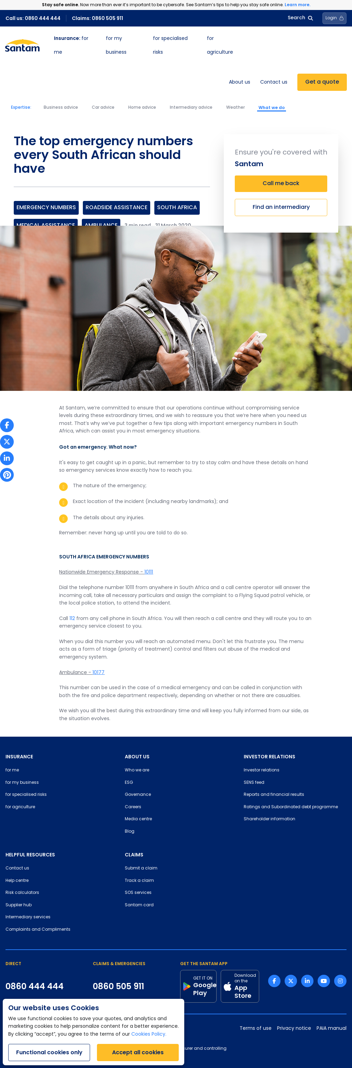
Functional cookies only (49, 1052)
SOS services (138, 893)
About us (239, 82)
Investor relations (261, 770)
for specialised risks (26, 795)
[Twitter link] (290, 980)
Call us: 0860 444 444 (33, 18)
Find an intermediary (281, 207)
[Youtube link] (323, 980)
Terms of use (256, 1028)
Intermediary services (28, 917)
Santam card (139, 905)
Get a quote (322, 82)
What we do (271, 107)
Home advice (142, 108)
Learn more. (297, 5)
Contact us (273, 82)
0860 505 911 (118, 986)
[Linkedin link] (307, 980)
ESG (129, 783)
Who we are (137, 770)
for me (12, 770)
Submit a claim (141, 868)
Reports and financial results (274, 795)
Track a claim (139, 881)
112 (72, 618)
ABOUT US (137, 756)
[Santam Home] (22, 45)
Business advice (61, 108)
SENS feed (254, 783)
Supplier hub (19, 905)
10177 (98, 672)
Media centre (138, 819)
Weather (235, 108)
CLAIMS (134, 854)
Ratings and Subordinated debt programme (291, 807)
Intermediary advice (191, 108)
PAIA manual (331, 1028)
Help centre (17, 881)
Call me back (281, 183)
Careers (133, 807)
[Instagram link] (340, 980)
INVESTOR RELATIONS (269, 756)
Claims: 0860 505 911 (97, 18)
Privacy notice (294, 1028)
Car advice (103, 108)
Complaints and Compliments (38, 930)
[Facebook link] (274, 980)
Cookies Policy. (148, 1034)
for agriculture (20, 807)
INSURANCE (19, 756)
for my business (22, 783)
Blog (129, 832)
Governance (138, 795)
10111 (148, 572)
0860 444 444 (35, 986)
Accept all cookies (138, 1052)
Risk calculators (22, 893)
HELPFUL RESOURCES (30, 854)
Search (300, 18)
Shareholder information (269, 819)
